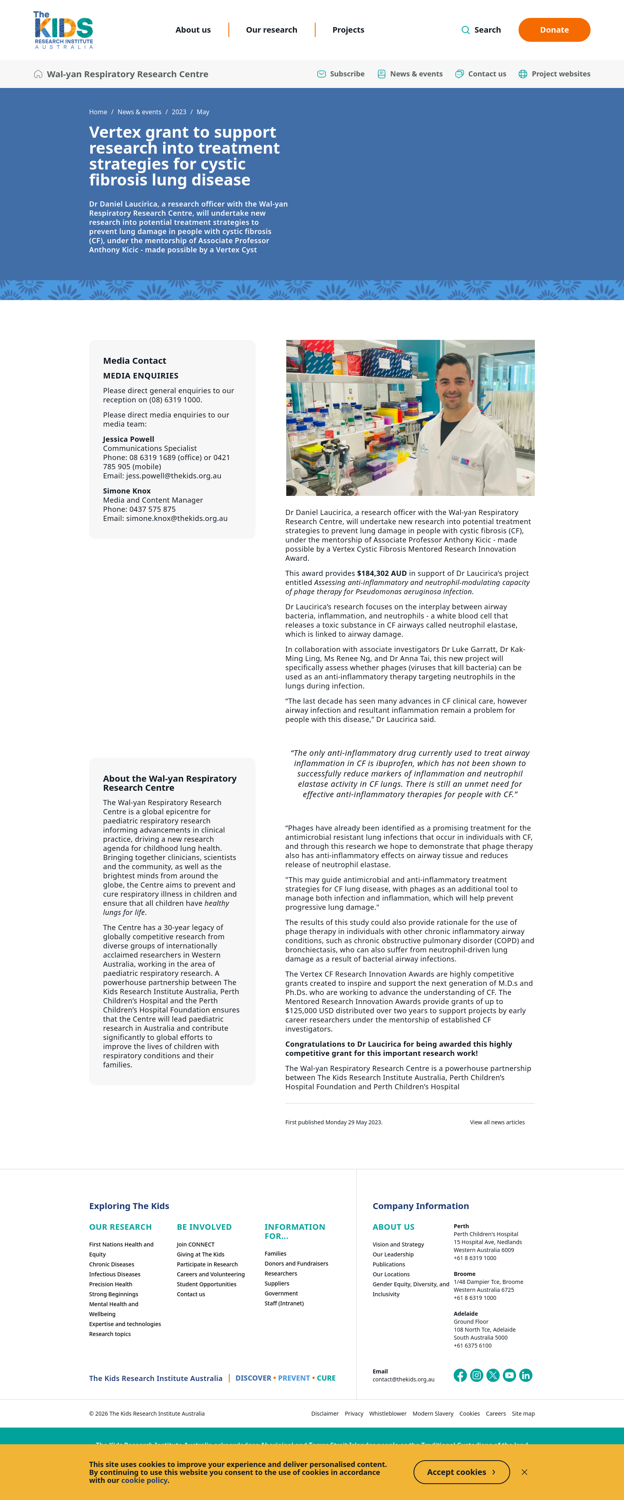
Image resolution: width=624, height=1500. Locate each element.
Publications (388, 1264)
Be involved (204, 1226)
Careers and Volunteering (211, 1274)
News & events (139, 112)
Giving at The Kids (200, 1254)
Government (281, 1293)
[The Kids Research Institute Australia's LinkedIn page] (525, 1375)
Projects (348, 29)
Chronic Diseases (111, 1264)
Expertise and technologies (125, 1324)
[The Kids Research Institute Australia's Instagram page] (477, 1375)
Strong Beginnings (113, 1294)
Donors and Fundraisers (296, 1263)
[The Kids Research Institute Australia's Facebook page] (460, 1375)
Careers (496, 1413)
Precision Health (111, 1284)
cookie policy (144, 1480)
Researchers (281, 1273)
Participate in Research (207, 1264)
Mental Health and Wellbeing (113, 1309)
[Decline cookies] (524, 1472)
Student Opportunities (206, 1284)
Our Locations (391, 1274)
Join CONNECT (195, 1244)
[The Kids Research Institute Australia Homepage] (63, 30)
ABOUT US (393, 1226)
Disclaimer (325, 1413)
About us (193, 29)
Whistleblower (388, 1413)
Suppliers (277, 1283)
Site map (523, 1413)
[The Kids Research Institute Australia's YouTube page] (509, 1375)
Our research (271, 29)
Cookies (470, 1413)
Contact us (191, 1294)
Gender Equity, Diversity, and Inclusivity (410, 1289)
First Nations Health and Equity (121, 1249)
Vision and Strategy (398, 1244)
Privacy (354, 1413)
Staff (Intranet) (284, 1303)
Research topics (110, 1334)
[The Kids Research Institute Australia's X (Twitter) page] (493, 1375)
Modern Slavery (433, 1413)
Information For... (295, 1231)
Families (276, 1253)
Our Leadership (393, 1254)
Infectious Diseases (114, 1274)
